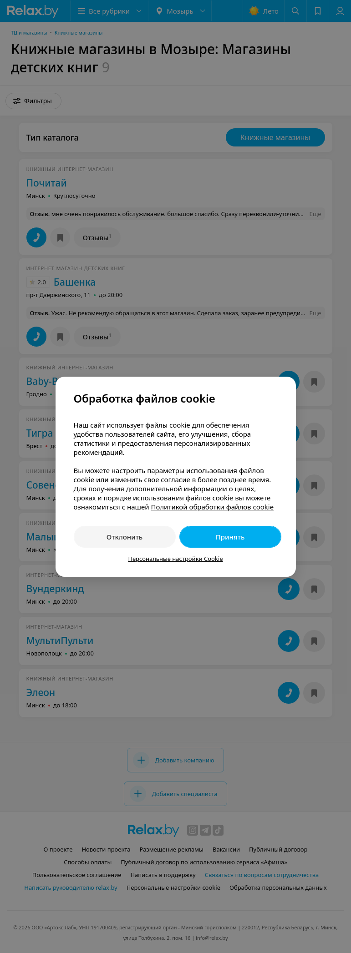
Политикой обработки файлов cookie (212, 506)
